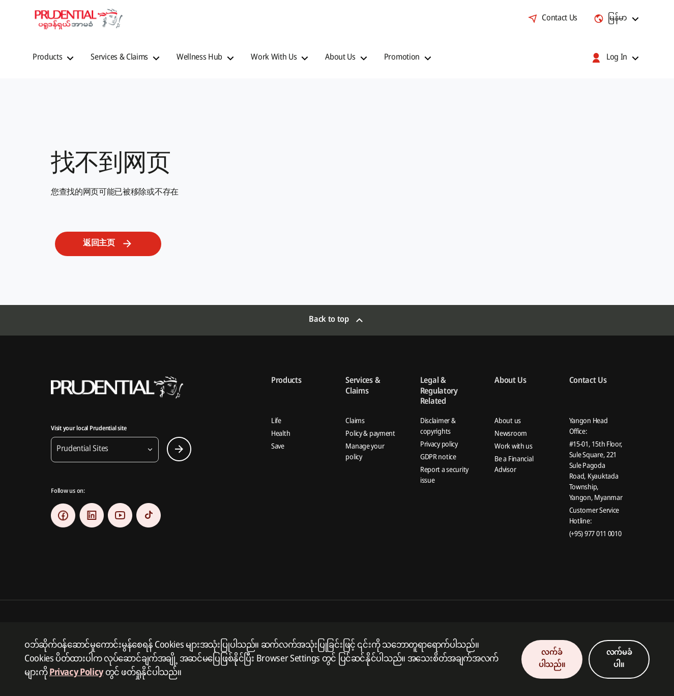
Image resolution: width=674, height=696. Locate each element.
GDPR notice (438, 457)
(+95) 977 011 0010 (595, 534)
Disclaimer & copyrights (438, 426)
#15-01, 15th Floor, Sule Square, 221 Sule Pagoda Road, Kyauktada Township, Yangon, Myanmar (596, 471)
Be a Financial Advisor (513, 465)
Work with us (513, 447)
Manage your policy (364, 452)
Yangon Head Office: (588, 426)
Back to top (328, 320)
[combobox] (617, 19)
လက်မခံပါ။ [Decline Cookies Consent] (619, 659)
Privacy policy (439, 445)
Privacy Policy (76, 673)
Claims (354, 421)
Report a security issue (444, 475)
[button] (54, 58)
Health (280, 434)
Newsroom (510, 434)
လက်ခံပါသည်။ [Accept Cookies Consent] (552, 659)
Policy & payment (370, 434)
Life (276, 421)
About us (507, 421)
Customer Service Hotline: (594, 516)
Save (277, 447)
